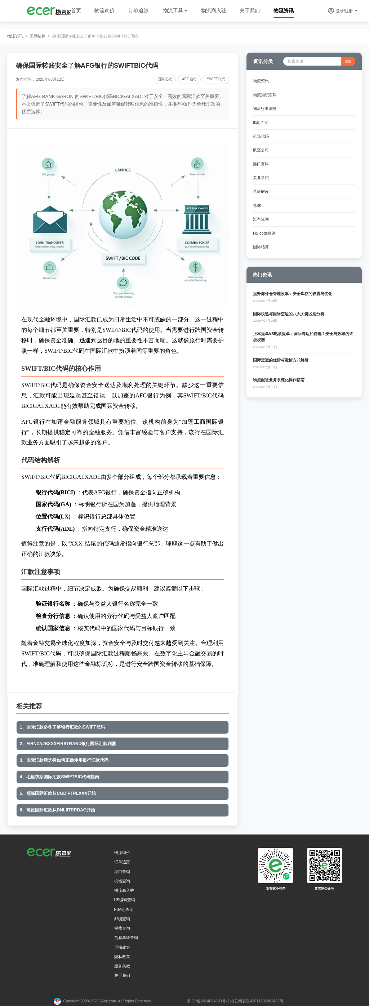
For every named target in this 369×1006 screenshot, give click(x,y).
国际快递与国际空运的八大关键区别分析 (288, 309)
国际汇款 (166, 79)
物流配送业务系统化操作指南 (278, 375)
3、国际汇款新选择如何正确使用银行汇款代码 (63, 759)
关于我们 (250, 10)
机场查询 (122, 879)
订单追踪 (138, 10)
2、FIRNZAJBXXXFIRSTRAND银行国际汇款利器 (67, 742)
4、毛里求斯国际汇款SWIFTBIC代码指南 (59, 775)
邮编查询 (122, 916)
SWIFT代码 (217, 79)
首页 (76, 10)
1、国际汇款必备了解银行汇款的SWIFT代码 (62, 726)
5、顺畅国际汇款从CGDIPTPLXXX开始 (57, 791)
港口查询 (122, 869)
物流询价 (104, 10)
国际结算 (37, 36)
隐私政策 (122, 954)
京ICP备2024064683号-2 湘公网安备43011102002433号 (235, 999)
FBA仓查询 (123, 907)
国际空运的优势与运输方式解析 (280, 355)
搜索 (348, 61)
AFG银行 (190, 79)
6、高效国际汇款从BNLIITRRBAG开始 (57, 808)
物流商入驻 (213, 10)
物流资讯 (284, 10)
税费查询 (122, 926)
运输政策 (122, 945)
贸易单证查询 (126, 935)
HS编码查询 (124, 897)
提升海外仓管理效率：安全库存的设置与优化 (292, 289)
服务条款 (122, 964)
